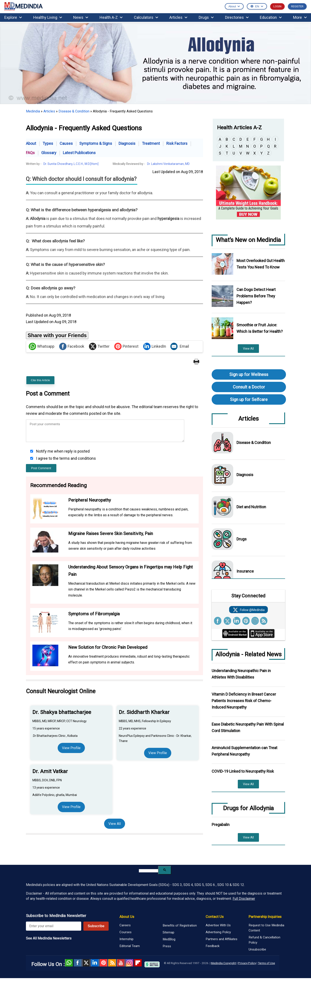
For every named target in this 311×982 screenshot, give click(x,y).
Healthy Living (47, 17)
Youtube (121, 963)
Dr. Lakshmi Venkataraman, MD (168, 164)
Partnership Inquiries (265, 916)
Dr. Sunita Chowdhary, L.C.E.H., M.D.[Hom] (70, 164)
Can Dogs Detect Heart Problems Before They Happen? (256, 296)
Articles (178, 17)
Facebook (71, 346)
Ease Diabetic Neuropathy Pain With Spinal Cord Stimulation (248, 727)
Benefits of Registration (180, 925)
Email (179, 346)
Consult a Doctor (249, 387)
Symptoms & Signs (95, 143)
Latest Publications (79, 152)
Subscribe (96, 926)
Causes (66, 143)
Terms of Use (266, 963)
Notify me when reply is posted (62, 451)
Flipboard (138, 963)
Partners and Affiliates (221, 939)
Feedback (212, 946)
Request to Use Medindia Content (266, 927)
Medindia (33, 111)
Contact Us (215, 916)
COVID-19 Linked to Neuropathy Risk (243, 771)
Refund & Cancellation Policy (264, 939)
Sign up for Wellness (248, 374)
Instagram (129, 963)
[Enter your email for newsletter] (53, 926)
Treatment (151, 143)
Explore (13, 17)
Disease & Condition (74, 111)
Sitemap (168, 932)
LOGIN (277, 6)
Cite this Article (40, 380)
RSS (112, 963)
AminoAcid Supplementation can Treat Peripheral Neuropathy (244, 750)
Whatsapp (41, 346)
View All (114, 824)
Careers (125, 925)
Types (48, 143)
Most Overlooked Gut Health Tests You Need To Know (260, 263)
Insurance (245, 571)
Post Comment (41, 468)
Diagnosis (127, 143)
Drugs (206, 17)
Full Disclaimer (244, 899)
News (80, 17)
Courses (125, 932)
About (31, 143)
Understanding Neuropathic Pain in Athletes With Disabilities (241, 673)
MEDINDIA (23, 6)
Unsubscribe (257, 949)
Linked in (95, 963)
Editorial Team (129, 946)
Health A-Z (111, 17)
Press (167, 946)
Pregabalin (221, 824)
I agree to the (65, 458)
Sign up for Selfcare (249, 399)
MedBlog (169, 939)
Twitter (99, 346)
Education (271, 17)
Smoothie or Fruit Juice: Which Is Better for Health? (259, 328)
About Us (126, 916)
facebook (77, 963)
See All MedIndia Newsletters (48, 938)
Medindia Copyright (223, 963)
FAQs (30, 152)
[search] (148, 870)
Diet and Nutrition (251, 507)
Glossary (48, 152)
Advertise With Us (218, 925)
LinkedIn (154, 346)
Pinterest (126, 346)
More (300, 17)
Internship (126, 939)
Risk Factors (176, 143)
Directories (237, 17)
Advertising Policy (218, 932)
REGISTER (297, 6)
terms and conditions (77, 458)
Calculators (146, 17)
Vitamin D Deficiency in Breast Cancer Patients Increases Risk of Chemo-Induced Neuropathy (244, 700)
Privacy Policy (247, 963)
